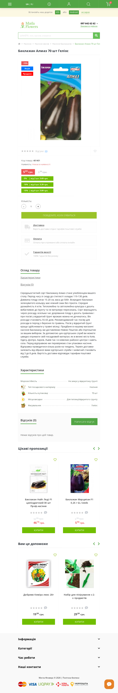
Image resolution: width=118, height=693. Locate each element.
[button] (69, 4)
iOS (57, 12)
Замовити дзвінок (88, 26)
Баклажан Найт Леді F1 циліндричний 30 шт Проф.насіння (38, 503)
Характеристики (30, 277)
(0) (46, 151)
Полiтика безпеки (71, 677)
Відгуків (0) (27, 284)
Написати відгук (84, 421)
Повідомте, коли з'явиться (59, 215)
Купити (38, 530)
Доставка (38, 225)
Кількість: (26, 201)
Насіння (27, 43)
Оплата (37, 238)
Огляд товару (30, 270)
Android (74, 12)
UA (27, 4)
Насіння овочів (42, 43)
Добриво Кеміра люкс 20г (38, 594)
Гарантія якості (42, 252)
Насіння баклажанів (62, 43)
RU (32, 4)
